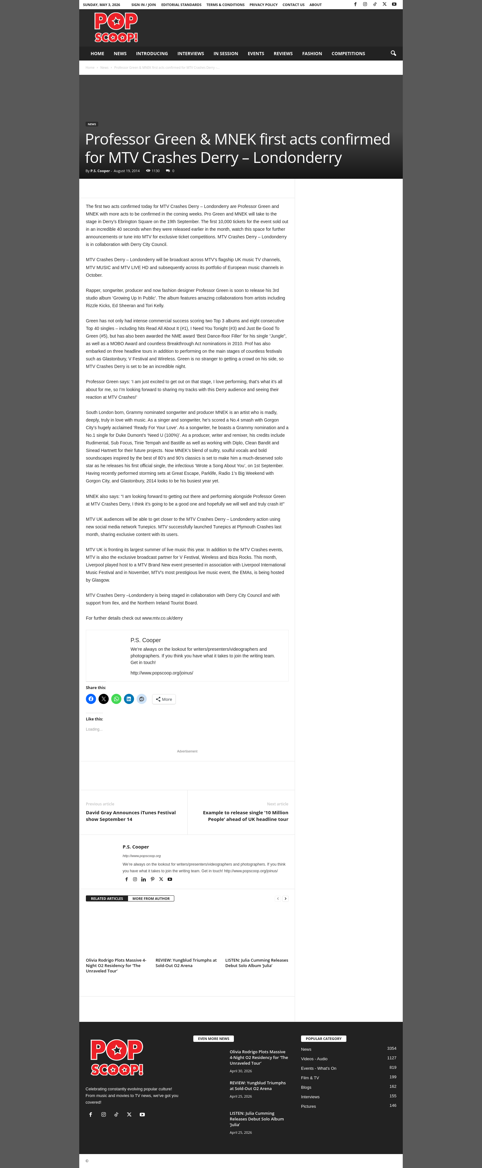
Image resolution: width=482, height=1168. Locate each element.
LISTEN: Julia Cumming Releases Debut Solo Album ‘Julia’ (256, 962)
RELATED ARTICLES (107, 898)
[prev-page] (278, 898)
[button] (393, 54)
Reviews (283, 53)
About (316, 4)
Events (256, 53)
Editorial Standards (181, 4)
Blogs (306, 1087)
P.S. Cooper (100, 170)
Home (97, 53)
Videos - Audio (314, 1058)
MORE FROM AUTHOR (151, 898)
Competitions (348, 53)
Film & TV (310, 1077)
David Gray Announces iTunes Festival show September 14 (131, 815)
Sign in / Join (144, 4)
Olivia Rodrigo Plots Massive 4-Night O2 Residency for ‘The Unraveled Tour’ (116, 965)
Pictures (308, 1106)
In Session (226, 53)
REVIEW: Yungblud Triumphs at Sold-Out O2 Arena (186, 962)
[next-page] (285, 898)
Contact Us (294, 4)
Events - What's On (319, 1068)
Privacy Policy (263, 4)
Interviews (190, 53)
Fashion (312, 53)
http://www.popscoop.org (142, 856)
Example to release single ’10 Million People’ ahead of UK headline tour (245, 815)
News (120, 53)
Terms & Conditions (225, 4)
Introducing (152, 53)
